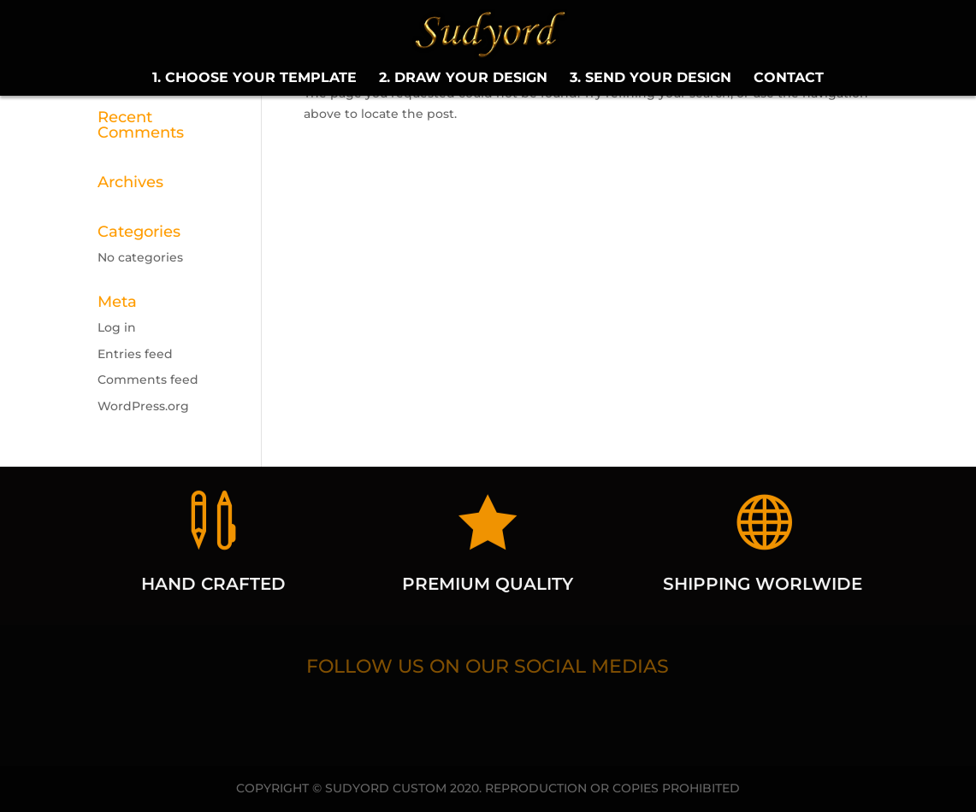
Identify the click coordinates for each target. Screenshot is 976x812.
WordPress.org (143, 406)
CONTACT (789, 78)
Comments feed (148, 379)
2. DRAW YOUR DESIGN (463, 78)
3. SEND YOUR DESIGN (650, 78)
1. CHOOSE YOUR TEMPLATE (254, 78)
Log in (117, 327)
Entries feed (135, 354)
